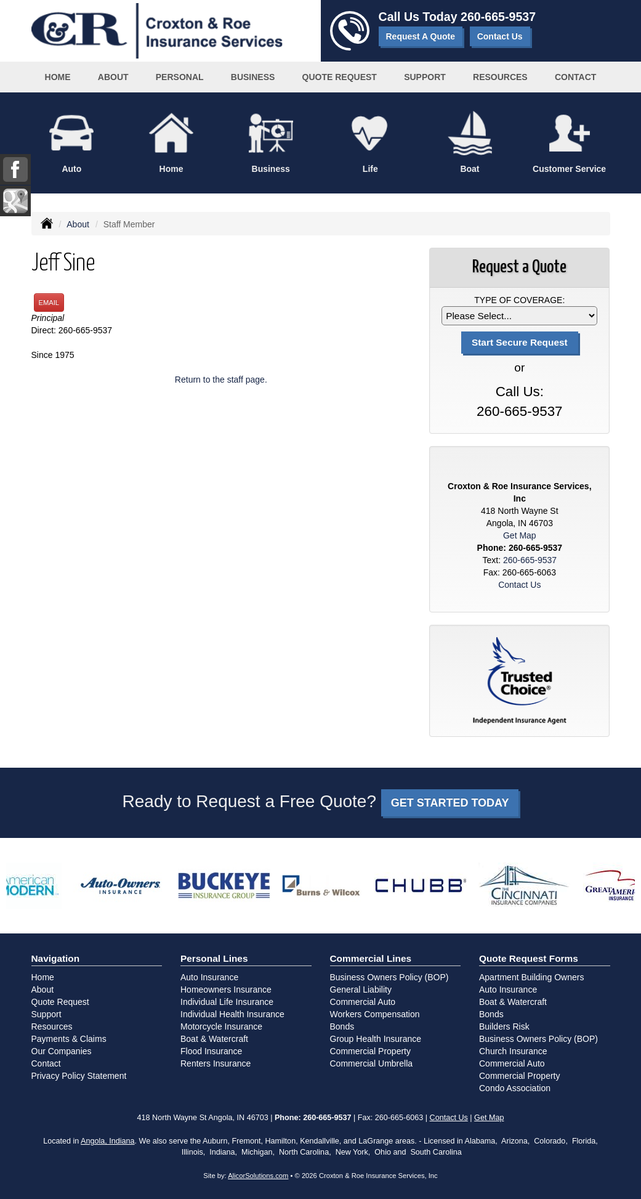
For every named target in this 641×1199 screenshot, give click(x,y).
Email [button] (49, 302)
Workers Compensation (375, 1014)
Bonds (342, 1026)
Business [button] (253, 77)
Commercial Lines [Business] (371, 958)
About (78, 224)
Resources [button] (500, 77)
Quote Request (60, 1002)
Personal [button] (180, 77)
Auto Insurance (209, 977)
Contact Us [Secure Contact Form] (519, 585)
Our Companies (61, 1051)
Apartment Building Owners (531, 977)
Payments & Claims (69, 1039)
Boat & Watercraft (214, 1039)
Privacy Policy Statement (79, 1076)
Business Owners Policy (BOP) (389, 977)
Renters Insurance (215, 1063)
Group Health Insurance (376, 1039)
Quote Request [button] (339, 77)
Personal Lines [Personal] (214, 958)
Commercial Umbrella (371, 1063)
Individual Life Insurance (226, 1002)
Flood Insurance (211, 1051)
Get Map (519, 535)
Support (46, 1014)
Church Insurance (513, 1051)
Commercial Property (370, 1051)
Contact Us (500, 36)
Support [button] (425, 77)
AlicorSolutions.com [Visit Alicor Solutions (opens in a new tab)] (258, 1175)
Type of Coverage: (519, 300)
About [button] (113, 77)
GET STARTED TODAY (450, 803)
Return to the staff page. (221, 379)
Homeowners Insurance (226, 989)
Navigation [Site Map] (55, 958)
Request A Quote (421, 36)
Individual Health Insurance (232, 1014)
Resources (52, 1026)
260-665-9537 (498, 16)
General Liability (361, 989)
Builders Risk (504, 1026)
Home (58, 77)
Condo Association (514, 1088)
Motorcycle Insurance (221, 1026)
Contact (575, 77)
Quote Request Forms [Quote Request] (528, 958)
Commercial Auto (363, 1002)
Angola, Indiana (108, 1141)
